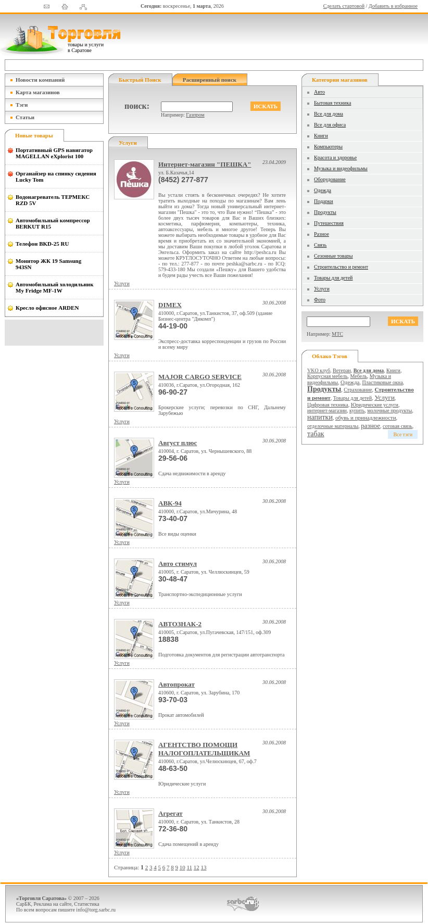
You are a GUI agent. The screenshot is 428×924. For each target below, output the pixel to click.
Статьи (25, 117)
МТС (337, 334)
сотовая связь (397, 426)
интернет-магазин (327, 410)
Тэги (22, 105)
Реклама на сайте (53, 904)
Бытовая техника (332, 103)
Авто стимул (177, 563)
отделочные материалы (332, 426)
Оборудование (330, 179)
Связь (320, 245)
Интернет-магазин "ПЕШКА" (204, 164)
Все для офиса (330, 125)
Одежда (322, 190)
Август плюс (177, 443)
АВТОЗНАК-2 (180, 624)
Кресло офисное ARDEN (47, 308)
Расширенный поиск (209, 80)
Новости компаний (40, 80)
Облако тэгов (329, 356)
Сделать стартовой (343, 6)
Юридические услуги (374, 405)
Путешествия (329, 223)
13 (203, 867)
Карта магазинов (38, 92)
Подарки (323, 201)
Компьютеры (328, 146)
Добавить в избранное (393, 6)
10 (182, 867)
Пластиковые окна (382, 382)
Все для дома (328, 114)
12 (196, 867)
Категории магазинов (340, 80)
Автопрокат (176, 684)
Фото (319, 299)
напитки (320, 417)
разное (370, 425)
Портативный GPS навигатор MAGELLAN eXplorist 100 (54, 153)
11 (189, 867)
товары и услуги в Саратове (86, 47)
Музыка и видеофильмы (341, 168)
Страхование (358, 390)
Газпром (195, 115)
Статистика (86, 904)
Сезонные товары (333, 256)
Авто (319, 92)
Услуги (122, 283)
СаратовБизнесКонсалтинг (243, 903)
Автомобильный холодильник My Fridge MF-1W (55, 287)
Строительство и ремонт (341, 267)
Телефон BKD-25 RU (42, 244)
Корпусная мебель (327, 376)
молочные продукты (389, 410)
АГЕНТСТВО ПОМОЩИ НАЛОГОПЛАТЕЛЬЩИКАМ (204, 749)
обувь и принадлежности (365, 417)
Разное (321, 234)
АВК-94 (170, 503)
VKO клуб (318, 370)
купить (356, 410)
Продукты (325, 212)
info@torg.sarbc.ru (96, 910)
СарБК (23, 904)
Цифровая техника (327, 405)
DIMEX (170, 305)
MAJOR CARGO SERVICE (200, 377)
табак (315, 434)
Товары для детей (333, 278)
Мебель (358, 376)
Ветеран (342, 370)
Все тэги (402, 434)
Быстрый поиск (140, 80)
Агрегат (170, 813)
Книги (321, 135)
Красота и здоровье (335, 157)
